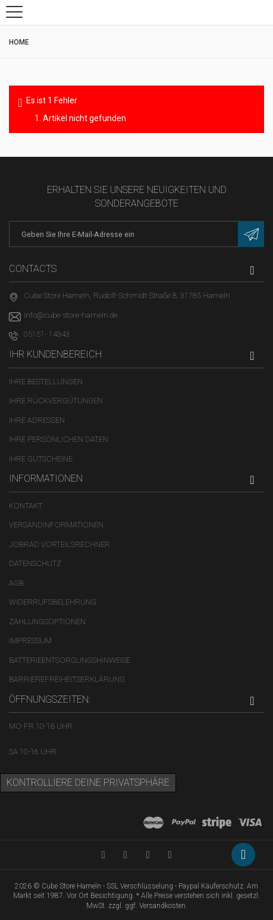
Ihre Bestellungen (46, 381)
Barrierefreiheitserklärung (67, 679)
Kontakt (25, 505)
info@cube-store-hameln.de (71, 315)
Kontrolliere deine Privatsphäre (88, 782)
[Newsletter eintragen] (251, 234)
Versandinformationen (56, 524)
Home (19, 42)
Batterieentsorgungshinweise (69, 660)
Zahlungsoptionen (47, 621)
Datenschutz (35, 563)
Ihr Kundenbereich (55, 354)
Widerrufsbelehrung (52, 601)
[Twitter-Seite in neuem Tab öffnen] (148, 854)
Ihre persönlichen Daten (58, 439)
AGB (16, 582)
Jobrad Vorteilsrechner (59, 544)
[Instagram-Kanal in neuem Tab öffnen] (170, 854)
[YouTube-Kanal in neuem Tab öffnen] (103, 854)
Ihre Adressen (37, 420)
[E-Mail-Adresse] (136, 234)
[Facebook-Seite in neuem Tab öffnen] (125, 854)
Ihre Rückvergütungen (56, 400)
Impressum (30, 640)
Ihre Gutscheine (41, 458)
